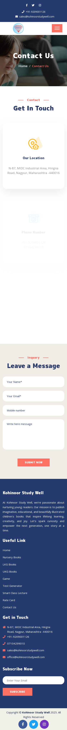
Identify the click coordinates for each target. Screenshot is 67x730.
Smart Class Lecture (15, 593)
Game (6, 578)
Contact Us (9, 607)
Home (23, 66)
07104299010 (16, 643)
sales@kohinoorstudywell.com (36, 16)
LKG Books (9, 564)
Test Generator (12, 586)
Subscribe (17, 692)
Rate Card (9, 600)
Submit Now (34, 462)
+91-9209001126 (35, 11)
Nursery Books (12, 557)
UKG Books (10, 571)
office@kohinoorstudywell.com (26, 657)
